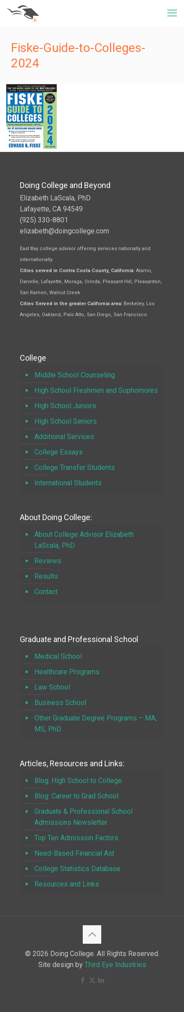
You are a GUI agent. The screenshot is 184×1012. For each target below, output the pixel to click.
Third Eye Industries (115, 964)
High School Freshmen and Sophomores (96, 390)
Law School (52, 687)
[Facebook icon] (83, 980)
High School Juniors (65, 406)
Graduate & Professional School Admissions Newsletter (83, 817)
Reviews (47, 561)
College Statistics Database (77, 868)
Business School (60, 702)
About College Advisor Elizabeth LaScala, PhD (84, 540)
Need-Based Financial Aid (74, 853)
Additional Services (64, 436)
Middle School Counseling (74, 375)
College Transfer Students (74, 467)
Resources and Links (66, 884)
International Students (68, 483)
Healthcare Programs (66, 672)
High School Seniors (65, 421)
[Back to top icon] (92, 934)
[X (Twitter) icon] (92, 980)
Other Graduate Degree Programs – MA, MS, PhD (95, 723)
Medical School (58, 656)
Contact (46, 591)
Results (46, 576)
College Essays (58, 452)
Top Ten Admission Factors (76, 838)
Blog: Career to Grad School (76, 796)
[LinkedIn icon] (101, 980)
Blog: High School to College (78, 780)
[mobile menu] (172, 13)
